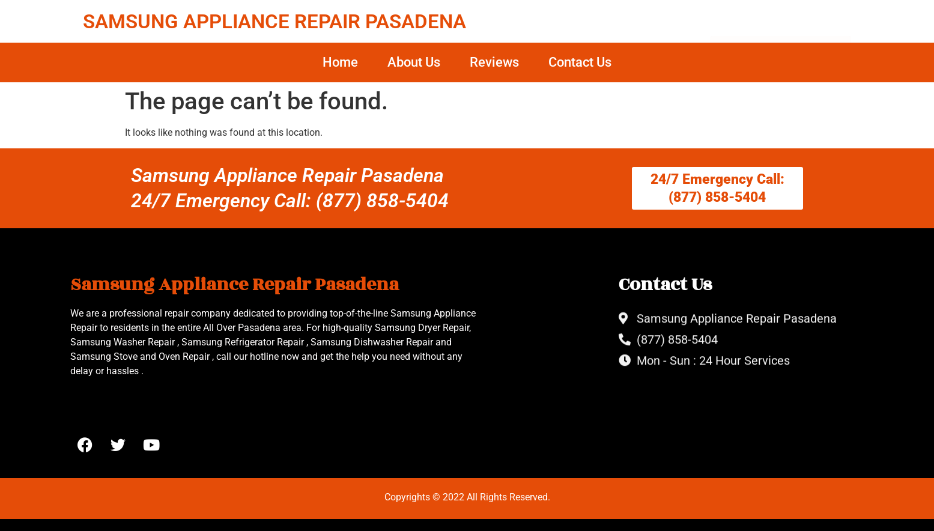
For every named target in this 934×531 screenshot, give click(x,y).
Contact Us (579, 62)
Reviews (494, 62)
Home (340, 62)
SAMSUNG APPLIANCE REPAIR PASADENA (274, 21)
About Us (413, 62)
